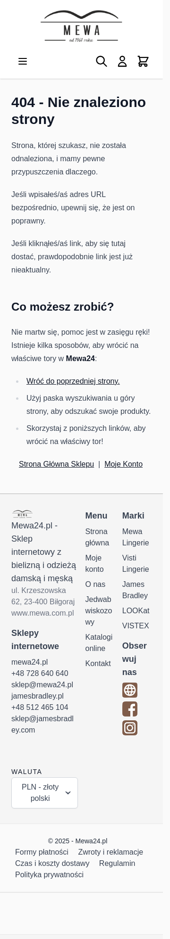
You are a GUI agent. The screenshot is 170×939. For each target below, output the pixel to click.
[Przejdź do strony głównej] (81, 26)
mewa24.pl (29, 662)
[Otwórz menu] (22, 61)
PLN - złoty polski (47, 792)
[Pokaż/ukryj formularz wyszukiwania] (101, 61)
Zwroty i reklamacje (110, 852)
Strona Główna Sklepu (56, 464)
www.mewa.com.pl (42, 613)
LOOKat (136, 611)
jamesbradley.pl (37, 696)
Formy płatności (41, 852)
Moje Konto (123, 464)
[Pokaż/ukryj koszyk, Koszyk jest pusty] (143, 61)
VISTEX (135, 626)
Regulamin (117, 863)
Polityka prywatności (49, 875)
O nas (95, 584)
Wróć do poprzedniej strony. (73, 381)
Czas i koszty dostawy (52, 863)
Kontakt (98, 663)
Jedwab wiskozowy (98, 610)
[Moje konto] (122, 61)
